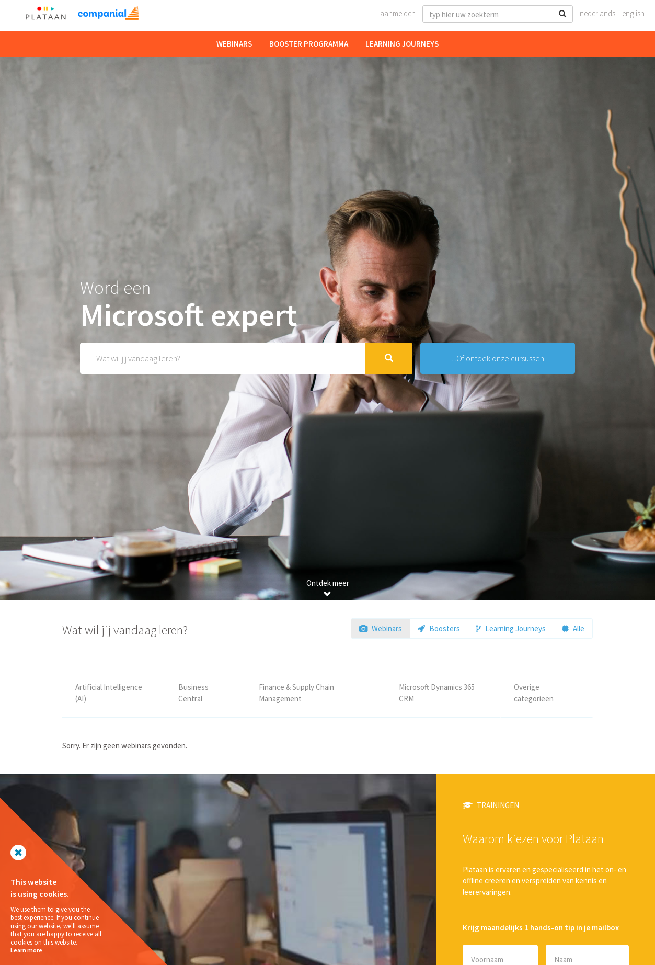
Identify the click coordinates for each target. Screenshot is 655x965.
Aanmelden (398, 13)
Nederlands (597, 13)
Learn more (26, 950)
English (633, 13)
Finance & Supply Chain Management (296, 692)
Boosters (439, 628)
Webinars (234, 44)
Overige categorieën (534, 692)
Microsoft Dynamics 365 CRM (437, 692)
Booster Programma (308, 44)
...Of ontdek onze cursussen (498, 358)
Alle (573, 628)
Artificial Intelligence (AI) (108, 692)
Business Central (193, 692)
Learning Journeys (402, 44)
